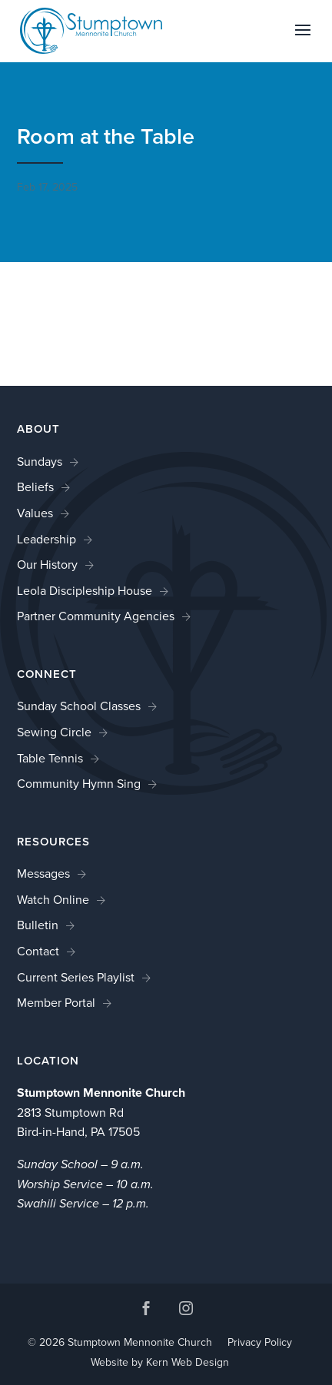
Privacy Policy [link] (259, 1342)
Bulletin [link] (37, 925)
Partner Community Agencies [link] (95, 616)
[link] (91, 30)
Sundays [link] (39, 461)
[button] (302, 39)
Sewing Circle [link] (54, 732)
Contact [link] (38, 951)
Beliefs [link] (35, 487)
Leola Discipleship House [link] (84, 591)
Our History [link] (47, 564)
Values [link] (35, 513)
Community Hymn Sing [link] (79, 783)
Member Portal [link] (56, 1002)
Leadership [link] (46, 539)
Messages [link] (43, 873)
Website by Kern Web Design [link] (160, 1362)
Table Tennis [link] (50, 758)
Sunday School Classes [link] (79, 706)
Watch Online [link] (53, 899)
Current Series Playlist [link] (75, 977)
